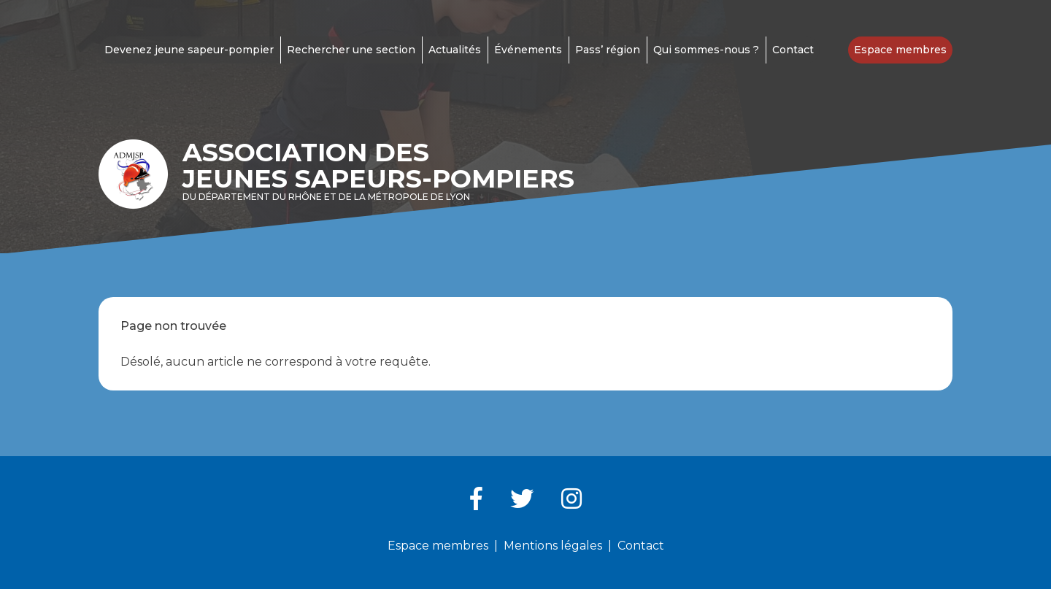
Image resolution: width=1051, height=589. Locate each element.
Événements (528, 49)
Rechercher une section (351, 49)
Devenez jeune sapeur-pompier (189, 49)
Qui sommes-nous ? (706, 49)
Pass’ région (607, 49)
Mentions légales (553, 546)
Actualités (454, 49)
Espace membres (900, 49)
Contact (793, 49)
